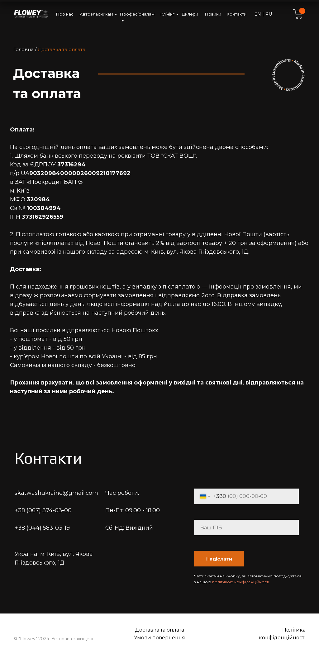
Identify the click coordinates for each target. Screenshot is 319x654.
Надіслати (219, 559)
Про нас (65, 14)
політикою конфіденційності (240, 582)
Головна (23, 49)
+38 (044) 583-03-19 (42, 527)
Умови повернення (159, 638)
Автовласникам (96, 14)
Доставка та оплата (159, 630)
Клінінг (167, 14)
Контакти (236, 14)
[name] (246, 527)
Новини (213, 14)
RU (268, 14)
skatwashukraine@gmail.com (56, 492)
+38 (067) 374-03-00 (43, 510)
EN (258, 14)
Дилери (190, 14)
